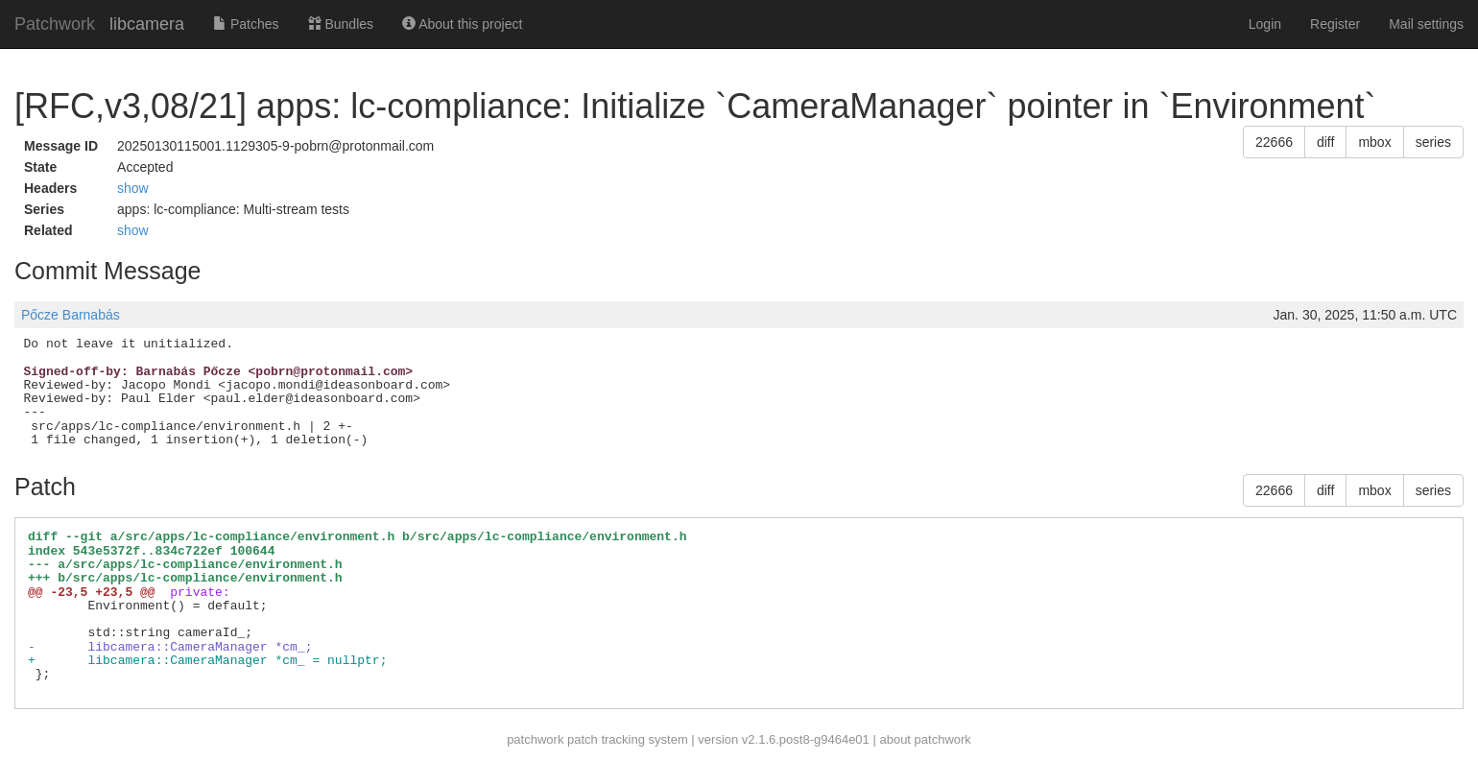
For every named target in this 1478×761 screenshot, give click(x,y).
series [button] (1433, 142)
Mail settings (1426, 24)
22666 (1274, 142)
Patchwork (54, 24)
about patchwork (924, 739)
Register (1335, 24)
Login (1265, 24)
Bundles (340, 24)
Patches (245, 24)
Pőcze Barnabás (70, 314)
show (133, 188)
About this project (462, 24)
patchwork (535, 739)
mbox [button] (1374, 142)
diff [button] (1325, 142)
